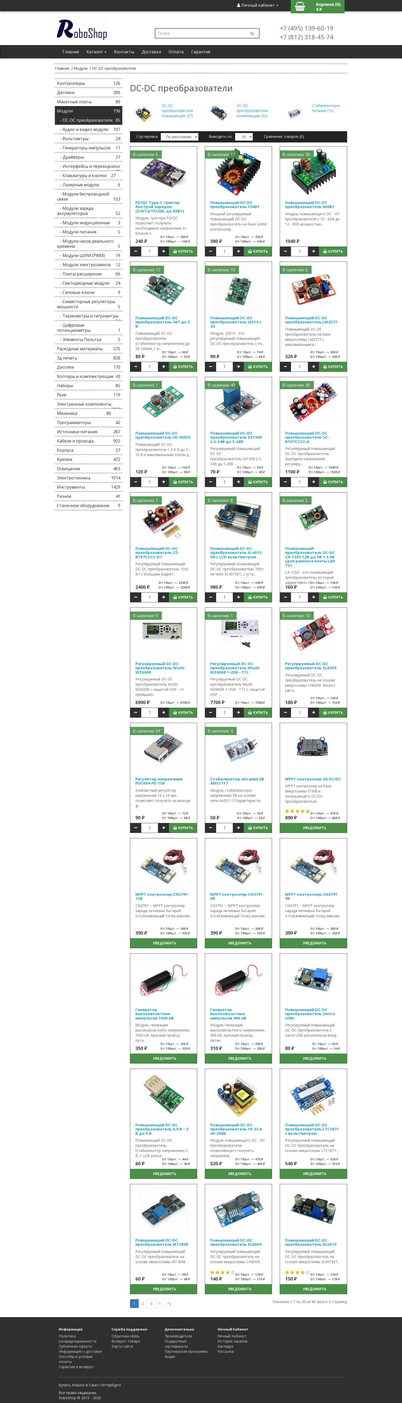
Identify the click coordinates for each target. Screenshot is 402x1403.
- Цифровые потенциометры (88, 327)
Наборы (88, 385)
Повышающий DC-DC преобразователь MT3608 (161, 1242)
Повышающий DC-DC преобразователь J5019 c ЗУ (236, 322)
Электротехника (88, 478)
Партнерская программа (186, 1351)
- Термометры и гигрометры (88, 317)
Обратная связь (126, 1336)
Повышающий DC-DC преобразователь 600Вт (310, 204)
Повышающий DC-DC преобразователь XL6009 (236, 1242)
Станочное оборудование (88, 505)
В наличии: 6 (145, 154)
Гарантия (200, 52)
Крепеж (88, 459)
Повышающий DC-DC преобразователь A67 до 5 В (162, 322)
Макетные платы (88, 102)
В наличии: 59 (146, 731)
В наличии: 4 (220, 731)
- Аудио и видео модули (88, 129)
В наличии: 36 (296, 154)
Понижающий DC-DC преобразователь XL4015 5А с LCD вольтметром (236, 552)
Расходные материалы (88, 349)
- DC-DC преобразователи (88, 120)
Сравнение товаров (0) (284, 136)
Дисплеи (88, 367)
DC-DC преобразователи (114, 68)
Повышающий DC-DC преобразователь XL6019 (310, 1242)
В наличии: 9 (145, 615)
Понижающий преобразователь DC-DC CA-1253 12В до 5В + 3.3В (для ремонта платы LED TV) (310, 557)
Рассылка (225, 1351)
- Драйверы (88, 157)
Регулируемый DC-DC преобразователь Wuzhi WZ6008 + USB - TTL (234, 668)
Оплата (176, 52)
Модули (80, 68)
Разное (88, 496)
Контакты (124, 52)
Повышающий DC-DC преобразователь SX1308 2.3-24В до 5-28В (236, 437)
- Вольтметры (88, 138)
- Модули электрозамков (88, 264)
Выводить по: (221, 136)
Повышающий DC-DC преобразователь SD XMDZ (162, 435)
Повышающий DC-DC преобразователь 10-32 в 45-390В (236, 1129)
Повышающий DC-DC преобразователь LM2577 (311, 320)
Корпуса (88, 450)
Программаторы (88, 422)
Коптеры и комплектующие (88, 376)
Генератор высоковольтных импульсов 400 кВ (228, 1013)
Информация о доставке (80, 1351)
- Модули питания (88, 232)
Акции (170, 1356)
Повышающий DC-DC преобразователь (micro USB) (310, 1013)
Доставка (151, 52)
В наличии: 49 (221, 385)
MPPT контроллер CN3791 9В (311, 896)
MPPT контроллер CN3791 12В (161, 896)
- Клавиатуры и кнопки (86, 175)
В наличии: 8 (220, 500)
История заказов (232, 1341)
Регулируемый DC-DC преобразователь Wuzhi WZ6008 (159, 668)
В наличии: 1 (145, 385)
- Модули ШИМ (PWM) (88, 255)
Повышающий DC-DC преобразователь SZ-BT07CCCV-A (307, 437)
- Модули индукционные (88, 222)
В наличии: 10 (221, 270)
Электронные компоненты (88, 405)
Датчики (88, 92)
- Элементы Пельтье (88, 339)
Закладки (225, 1346)
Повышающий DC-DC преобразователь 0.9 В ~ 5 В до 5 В (162, 1129)
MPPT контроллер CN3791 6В (236, 896)
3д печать (88, 358)
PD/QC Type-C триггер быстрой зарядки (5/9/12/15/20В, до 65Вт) (159, 206)
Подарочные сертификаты (176, 1344)
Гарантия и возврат (76, 1366)
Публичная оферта (75, 1346)
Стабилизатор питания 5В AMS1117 (237, 781)
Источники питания (88, 432)
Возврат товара (126, 1341)
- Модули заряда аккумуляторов (88, 210)
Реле (88, 395)
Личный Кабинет (231, 1336)
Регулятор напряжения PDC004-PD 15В (159, 781)
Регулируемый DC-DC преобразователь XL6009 (310, 665)
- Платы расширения (88, 274)
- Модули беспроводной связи (88, 196)
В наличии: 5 (295, 500)
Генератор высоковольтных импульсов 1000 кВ (154, 1013)
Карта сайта (122, 1346)
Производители (178, 1336)
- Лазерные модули (88, 185)
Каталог (96, 52)
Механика (84, 413)
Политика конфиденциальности (77, 1339)
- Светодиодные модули (88, 283)
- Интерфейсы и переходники (88, 167)
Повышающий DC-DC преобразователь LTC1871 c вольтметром (312, 1129)
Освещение (88, 468)
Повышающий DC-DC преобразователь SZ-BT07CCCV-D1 (157, 552)
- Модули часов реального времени (88, 243)
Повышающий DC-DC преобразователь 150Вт (235, 204)
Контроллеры (88, 83)
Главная (71, 52)
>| (169, 1303)
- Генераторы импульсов (88, 148)
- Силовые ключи (88, 292)
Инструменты (88, 487)
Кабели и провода (88, 441)
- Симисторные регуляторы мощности (88, 304)
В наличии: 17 (221, 154)
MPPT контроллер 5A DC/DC (313, 778)
